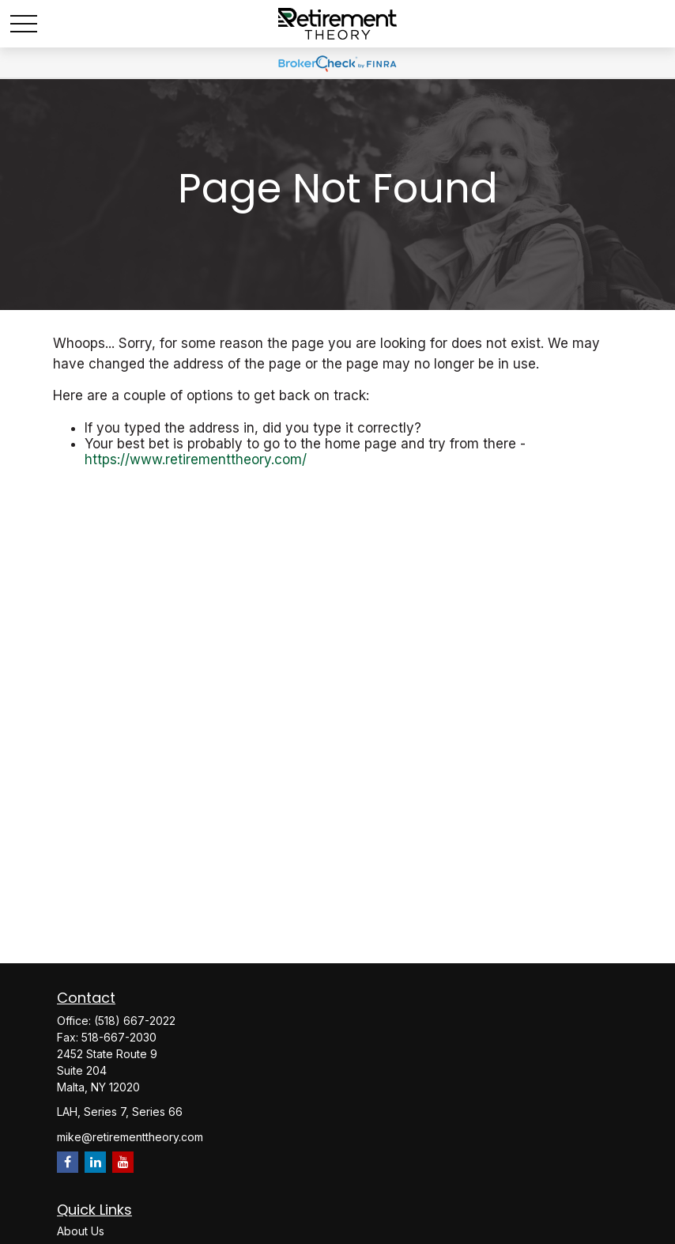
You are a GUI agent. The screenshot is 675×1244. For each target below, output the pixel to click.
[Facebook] (67, 1162)
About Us (80, 1231)
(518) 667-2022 (134, 1020)
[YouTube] (123, 1162)
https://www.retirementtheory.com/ (196, 459)
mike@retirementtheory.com (130, 1137)
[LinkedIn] (95, 1162)
